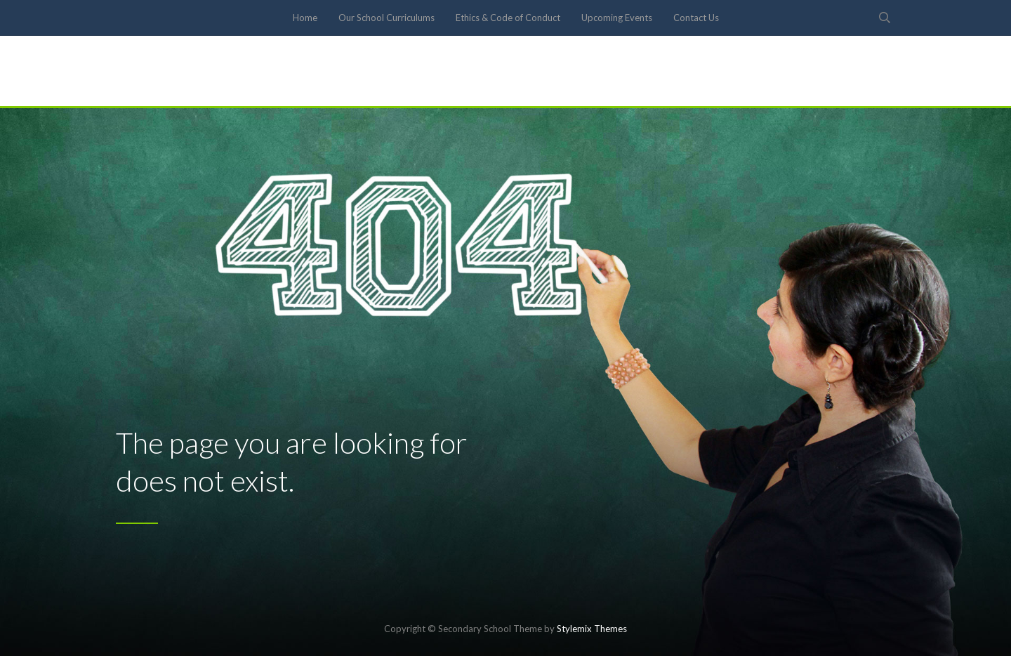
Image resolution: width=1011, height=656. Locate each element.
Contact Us (696, 17)
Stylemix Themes (592, 628)
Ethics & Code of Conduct (508, 17)
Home (305, 17)
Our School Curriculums (386, 17)
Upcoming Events (616, 17)
